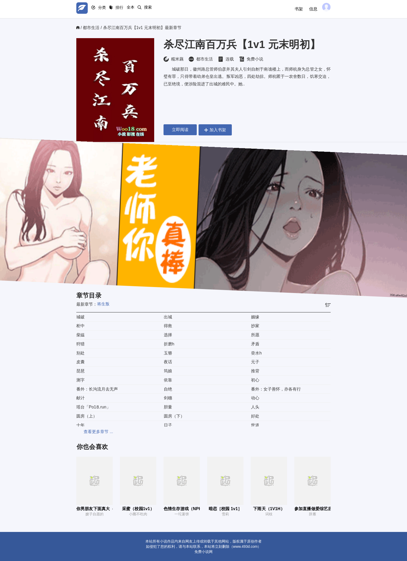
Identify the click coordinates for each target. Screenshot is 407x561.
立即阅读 (180, 129)
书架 (295, 9)
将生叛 (103, 304)
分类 (107, 9)
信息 (309, 9)
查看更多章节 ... (91, 431)
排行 (128, 9)
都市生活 (91, 27)
